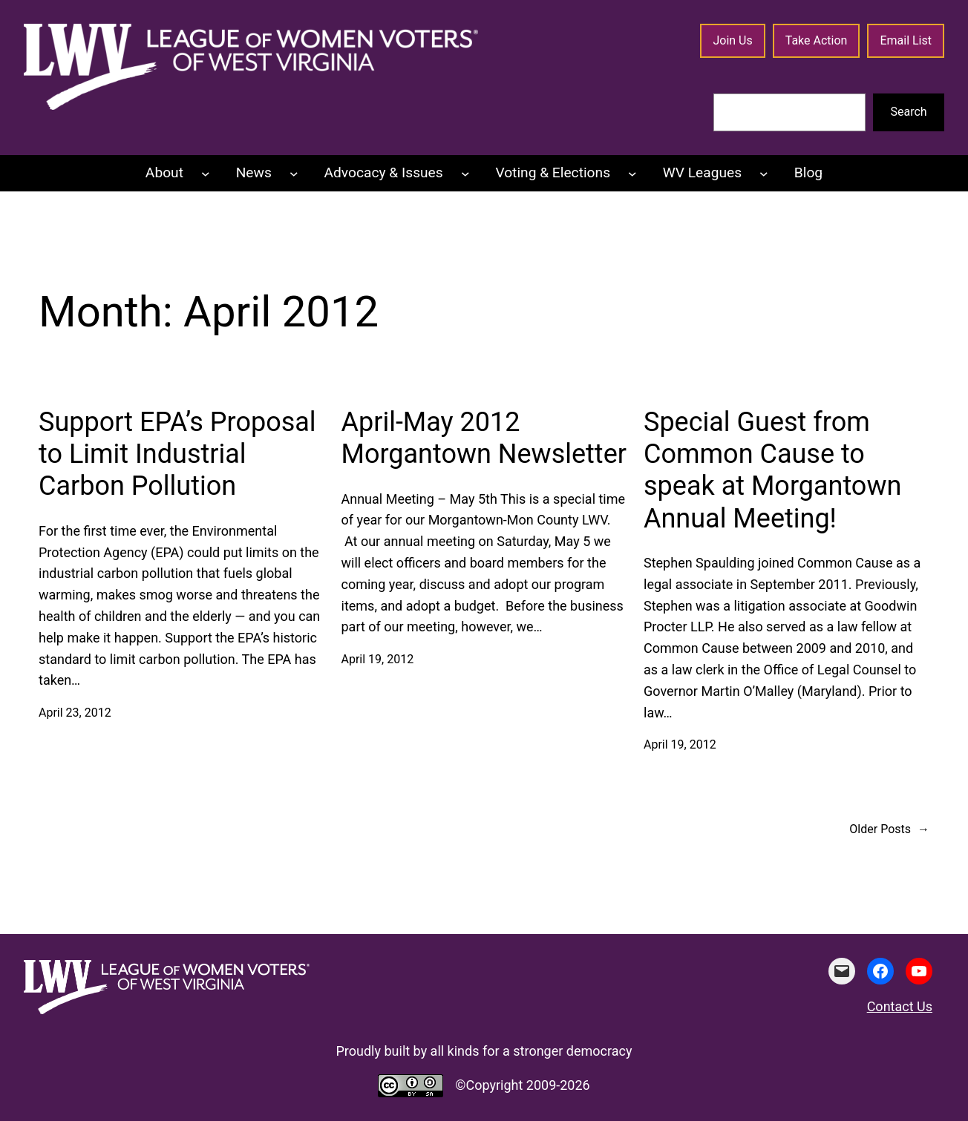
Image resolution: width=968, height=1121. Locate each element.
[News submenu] (294, 173)
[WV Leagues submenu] (763, 173)
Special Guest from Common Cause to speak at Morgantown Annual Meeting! (772, 470)
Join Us (732, 40)
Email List (906, 40)
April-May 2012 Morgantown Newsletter (484, 438)
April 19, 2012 (377, 659)
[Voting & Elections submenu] (632, 173)
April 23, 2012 (75, 713)
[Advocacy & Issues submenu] (465, 173)
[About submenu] (205, 173)
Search (909, 112)
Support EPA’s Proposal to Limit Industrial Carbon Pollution (177, 454)
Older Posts (889, 829)
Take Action (816, 40)
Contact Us (899, 1006)
